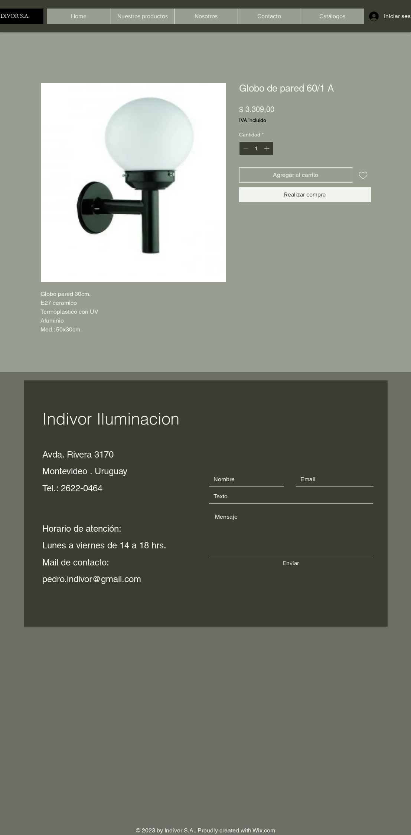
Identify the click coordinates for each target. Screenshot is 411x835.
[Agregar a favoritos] (363, 175)
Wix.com (263, 830)
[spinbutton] (256, 148)
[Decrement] (244, 148)
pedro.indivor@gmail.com (91, 579)
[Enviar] (291, 563)
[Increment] (267, 148)
